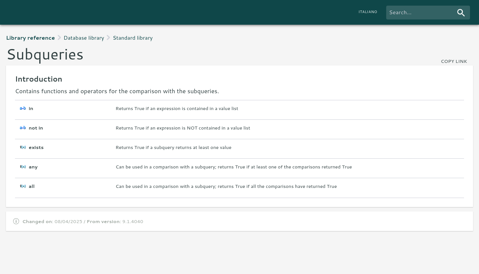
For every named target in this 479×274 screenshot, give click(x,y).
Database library (84, 38)
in (31, 108)
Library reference (30, 38)
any (33, 167)
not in (36, 128)
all (32, 186)
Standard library (133, 38)
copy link (454, 61)
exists (36, 147)
